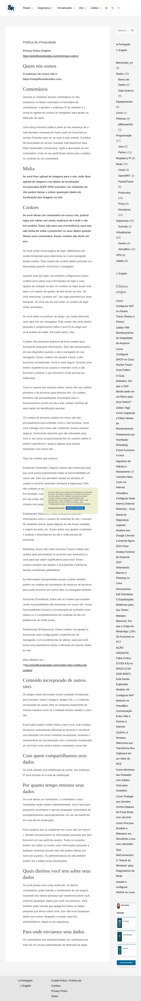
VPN (118, 255)
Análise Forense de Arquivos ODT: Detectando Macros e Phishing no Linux (125, 567)
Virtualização (66, 7)
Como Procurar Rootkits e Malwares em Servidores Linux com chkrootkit (125, 833)
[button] (124, 8)
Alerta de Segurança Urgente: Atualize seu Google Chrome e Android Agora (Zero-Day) (125, 530)
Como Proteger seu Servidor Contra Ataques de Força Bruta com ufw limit (125, 807)
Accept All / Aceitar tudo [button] (75, 508)
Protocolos (124, 192)
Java (121, 146)
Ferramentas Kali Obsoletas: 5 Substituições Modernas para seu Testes (125, 599)
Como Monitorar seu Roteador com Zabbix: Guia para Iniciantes (125, 780)
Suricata (123, 226)
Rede (119, 164)
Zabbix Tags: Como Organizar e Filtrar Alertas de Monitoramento (125, 418)
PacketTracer (126, 181)
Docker (122, 243)
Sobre (54, 996)
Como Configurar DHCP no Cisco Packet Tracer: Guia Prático (125, 359)
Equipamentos (124, 101)
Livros (119, 112)
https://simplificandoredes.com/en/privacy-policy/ (51, 55)
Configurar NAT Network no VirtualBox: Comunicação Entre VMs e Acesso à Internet (125, 711)
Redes (27, 7)
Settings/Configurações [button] (56, 508)
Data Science (126, 90)
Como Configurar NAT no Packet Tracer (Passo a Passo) (125, 311)
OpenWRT (124, 175)
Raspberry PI (123, 158)
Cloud (121, 169)
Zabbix (98, 7)
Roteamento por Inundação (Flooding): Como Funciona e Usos (125, 445)
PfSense (121, 118)
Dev (84, 7)
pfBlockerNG (125, 124)
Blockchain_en (124, 62)
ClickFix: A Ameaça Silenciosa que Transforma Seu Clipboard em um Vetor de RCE (125, 748)
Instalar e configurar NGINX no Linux (125, 887)
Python (122, 152)
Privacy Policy (59, 990)
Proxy (121, 203)
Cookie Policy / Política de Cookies (66, 983)
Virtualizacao (123, 232)
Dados (120, 73)
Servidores (124, 209)
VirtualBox (124, 249)
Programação (124, 135)
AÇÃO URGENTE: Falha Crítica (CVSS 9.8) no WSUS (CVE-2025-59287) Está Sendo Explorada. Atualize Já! (124, 668)
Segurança (45, 7)
